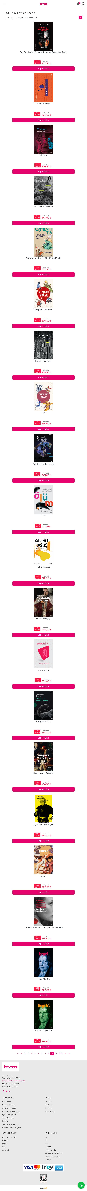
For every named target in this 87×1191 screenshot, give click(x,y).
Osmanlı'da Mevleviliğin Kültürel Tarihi (43, 258)
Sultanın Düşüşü (43, 618)
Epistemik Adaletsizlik (43, 464)
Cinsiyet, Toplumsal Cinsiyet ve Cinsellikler (43, 927)
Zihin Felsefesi (43, 104)
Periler (44, 413)
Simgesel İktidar (43, 721)
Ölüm (43, 516)
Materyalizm (43, 670)
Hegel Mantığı (43, 979)
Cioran (44, 876)
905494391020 (20, 1081)
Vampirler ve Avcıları (43, 310)
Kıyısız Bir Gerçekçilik (43, 824)
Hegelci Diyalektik (43, 1030)
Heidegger (44, 155)
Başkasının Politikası (43, 207)
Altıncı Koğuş (43, 567)
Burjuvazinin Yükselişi (43, 773)
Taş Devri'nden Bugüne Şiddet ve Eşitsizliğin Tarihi (43, 52)
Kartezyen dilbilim (43, 361)
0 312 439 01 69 (7, 1081)
